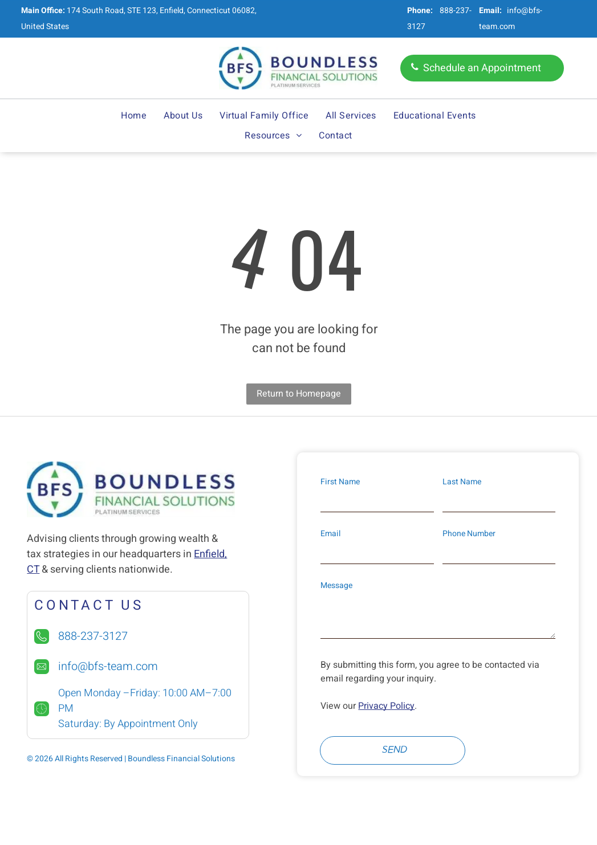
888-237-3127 (93, 636)
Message (336, 585)
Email (330, 534)
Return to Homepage (299, 394)
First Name (340, 482)
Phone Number (469, 534)
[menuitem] (133, 115)
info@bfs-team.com (108, 666)
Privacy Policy (386, 706)
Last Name (461, 482)
